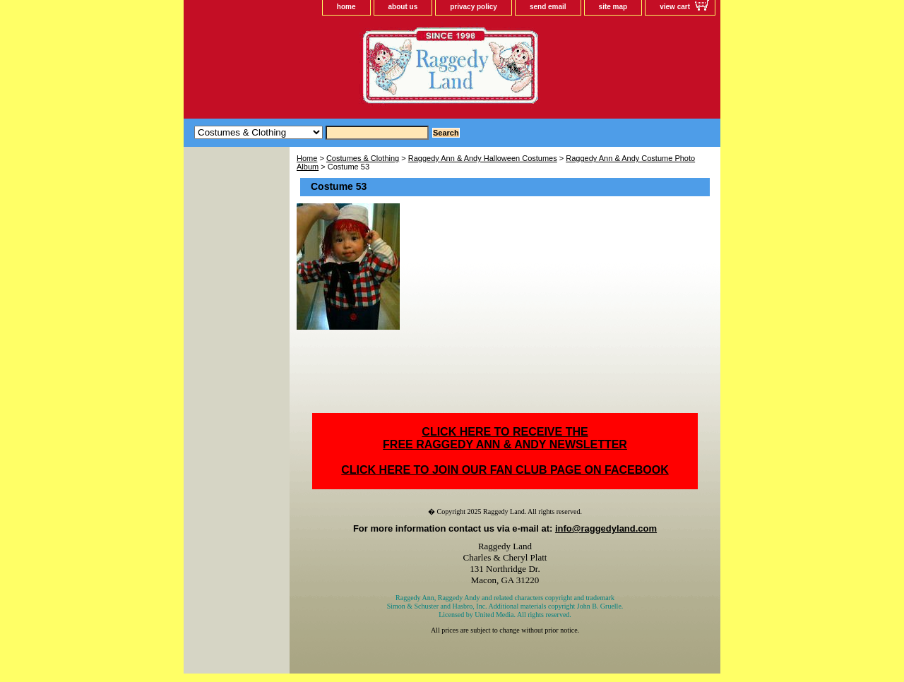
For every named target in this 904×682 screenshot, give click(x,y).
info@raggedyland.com (606, 528)
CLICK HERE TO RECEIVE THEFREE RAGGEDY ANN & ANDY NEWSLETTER (505, 438)
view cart (675, 7)
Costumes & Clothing (362, 158)
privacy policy (473, 7)
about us (403, 7)
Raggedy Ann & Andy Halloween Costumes (482, 158)
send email (548, 7)
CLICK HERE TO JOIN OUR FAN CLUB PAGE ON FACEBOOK (504, 470)
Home (307, 158)
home (346, 7)
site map (613, 7)
